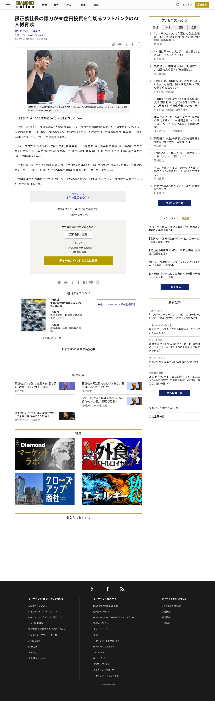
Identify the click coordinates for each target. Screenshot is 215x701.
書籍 (105, 6)
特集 (92, 6)
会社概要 (166, 611)
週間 (181, 27)
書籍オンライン (100, 623)
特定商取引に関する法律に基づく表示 (47, 629)
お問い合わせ (35, 652)
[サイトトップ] (30, 6)
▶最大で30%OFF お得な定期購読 (116, 304)
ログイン (178, 6)
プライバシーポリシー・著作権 (42, 635)
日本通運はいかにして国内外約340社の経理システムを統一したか (174, 275)
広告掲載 (32, 646)
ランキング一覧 (174, 202)
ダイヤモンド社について (174, 599)
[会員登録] (193, 6)
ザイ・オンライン (101, 629)
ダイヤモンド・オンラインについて (46, 599)
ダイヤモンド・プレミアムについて (44, 611)
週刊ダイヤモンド (101, 611)
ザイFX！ (97, 635)
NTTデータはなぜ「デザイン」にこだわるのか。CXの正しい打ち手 (174, 264)
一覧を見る (174, 287)
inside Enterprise (36, 35)
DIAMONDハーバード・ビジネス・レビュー (113, 617)
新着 (53, 6)
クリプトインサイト (102, 664)
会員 (194, 27)
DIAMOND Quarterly (104, 646)
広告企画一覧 (157, 416)
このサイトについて (37, 606)
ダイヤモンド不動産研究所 (106, 641)
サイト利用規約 (35, 623)
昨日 (168, 27)
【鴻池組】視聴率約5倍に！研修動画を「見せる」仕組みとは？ (174, 252)
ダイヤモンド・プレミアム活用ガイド (45, 617)
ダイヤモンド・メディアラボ (106, 676)
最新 (155, 27)
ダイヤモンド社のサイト (105, 599)
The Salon (98, 652)
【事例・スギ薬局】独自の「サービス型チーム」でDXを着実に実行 (174, 240)
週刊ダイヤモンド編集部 (27, 31)
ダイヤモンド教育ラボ (103, 670)
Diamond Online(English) (106, 606)
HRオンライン (100, 658)
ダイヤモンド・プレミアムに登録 (78, 260)
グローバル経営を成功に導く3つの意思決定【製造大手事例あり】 (174, 229)
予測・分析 (20, 35)
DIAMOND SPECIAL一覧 (164, 408)
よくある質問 (34, 641)
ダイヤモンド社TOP (171, 606)
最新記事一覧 (175, 393)
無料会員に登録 (78, 234)
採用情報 (166, 617)
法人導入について (37, 658)
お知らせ (165, 623)
